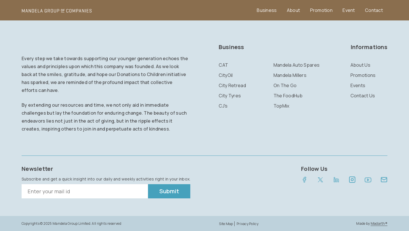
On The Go (285, 85)
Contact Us (362, 96)
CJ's (223, 106)
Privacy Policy (247, 223)
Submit (169, 191)
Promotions (363, 75)
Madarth (379, 223)
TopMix (281, 106)
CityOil (226, 75)
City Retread (232, 85)
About (293, 10)
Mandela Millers (290, 75)
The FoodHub (288, 96)
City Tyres (230, 96)
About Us (360, 65)
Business (267, 10)
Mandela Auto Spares (297, 65)
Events (358, 85)
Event (349, 10)
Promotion (321, 10)
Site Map (226, 223)
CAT (223, 65)
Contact (374, 10)
